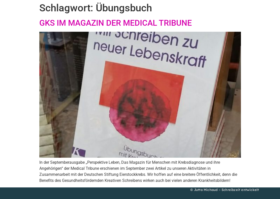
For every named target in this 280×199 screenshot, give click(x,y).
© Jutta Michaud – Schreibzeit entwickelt (224, 190)
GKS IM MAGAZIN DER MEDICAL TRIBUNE (115, 23)
